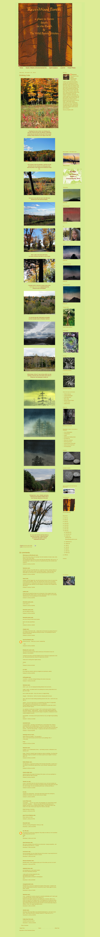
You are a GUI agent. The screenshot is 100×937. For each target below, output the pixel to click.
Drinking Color (68, 537)
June (66, 547)
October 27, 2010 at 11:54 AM (29, 718)
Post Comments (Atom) (30, 930)
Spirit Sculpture (53, 68)
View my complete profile (68, 109)
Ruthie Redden (26, 762)
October (67, 536)
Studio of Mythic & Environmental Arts (36, 68)
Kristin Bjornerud (67, 397)
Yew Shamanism (67, 446)
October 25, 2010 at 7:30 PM (29, 587)
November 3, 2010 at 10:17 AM (29, 838)
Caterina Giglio (26, 772)
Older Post (57, 928)
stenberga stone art (27, 734)
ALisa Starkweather (68, 432)
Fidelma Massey (67, 394)
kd (23, 791)
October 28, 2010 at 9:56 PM (29, 777)
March (66, 552)
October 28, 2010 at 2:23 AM (29, 743)
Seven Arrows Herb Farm (69, 445)
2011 (65, 528)
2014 (65, 523)
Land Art (62, 68)
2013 (65, 525)
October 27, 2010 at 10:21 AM (29, 680)
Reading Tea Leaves (27, 650)
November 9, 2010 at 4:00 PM (29, 905)
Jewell (65, 435)
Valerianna (25, 568)
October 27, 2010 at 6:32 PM (29, 730)
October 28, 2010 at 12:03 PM (29, 757)
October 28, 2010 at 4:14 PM (29, 768)
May (66, 548)
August (67, 543)
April (66, 550)
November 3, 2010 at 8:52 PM (29, 847)
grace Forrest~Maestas (28, 815)
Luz (23, 669)
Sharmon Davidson (27, 860)
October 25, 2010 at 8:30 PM (29, 597)
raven (31, 546)
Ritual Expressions (68, 441)
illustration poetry (27, 602)
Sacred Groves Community (69, 443)
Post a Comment (24, 925)
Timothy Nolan (67, 402)
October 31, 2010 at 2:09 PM (29, 796)
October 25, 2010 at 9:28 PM (29, 605)
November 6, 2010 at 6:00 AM (29, 879)
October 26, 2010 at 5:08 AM (29, 645)
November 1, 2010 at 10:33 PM (29, 826)
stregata (24, 629)
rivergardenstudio (27, 884)
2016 (65, 519)
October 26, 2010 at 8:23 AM (29, 665)
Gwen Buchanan (26, 842)
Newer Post (22, 928)
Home (21, 68)
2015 (65, 521)
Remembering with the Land (71, 539)
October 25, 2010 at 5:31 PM (29, 564)
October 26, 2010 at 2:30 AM (29, 635)
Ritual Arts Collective (68, 440)
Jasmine (25, 910)
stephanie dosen (26, 868)
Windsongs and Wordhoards (29, 555)
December (67, 532)
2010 (65, 530)
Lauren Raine (26, 801)
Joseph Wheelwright (68, 395)
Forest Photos (71, 68)
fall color (28, 546)
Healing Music (67, 433)
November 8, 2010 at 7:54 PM (29, 890)
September (67, 541)
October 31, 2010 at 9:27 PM (29, 818)
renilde (24, 591)
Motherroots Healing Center (70, 437)
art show (24, 546)
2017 (65, 517)
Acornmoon (25, 851)
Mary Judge (66, 398)
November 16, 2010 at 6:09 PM (29, 915)
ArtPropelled (25, 677)
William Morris (67, 403)
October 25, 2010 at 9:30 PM (29, 613)
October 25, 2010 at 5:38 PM (29, 574)
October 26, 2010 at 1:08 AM (29, 625)
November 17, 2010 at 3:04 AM (29, 922)
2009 (65, 554)
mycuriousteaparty (27, 639)
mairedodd (25, 723)
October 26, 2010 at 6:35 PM (29, 673)
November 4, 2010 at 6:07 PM (29, 864)
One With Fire (67, 438)
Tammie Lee (25, 781)
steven (24, 578)
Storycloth (25, 823)
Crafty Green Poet (27, 919)
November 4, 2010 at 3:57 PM (29, 856)
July (66, 545)
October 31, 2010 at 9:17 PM (29, 811)
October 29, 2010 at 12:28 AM (29, 787)
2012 (65, 527)
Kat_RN (24, 830)
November (67, 534)
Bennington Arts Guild (35, 286)
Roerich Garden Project (69, 400)
